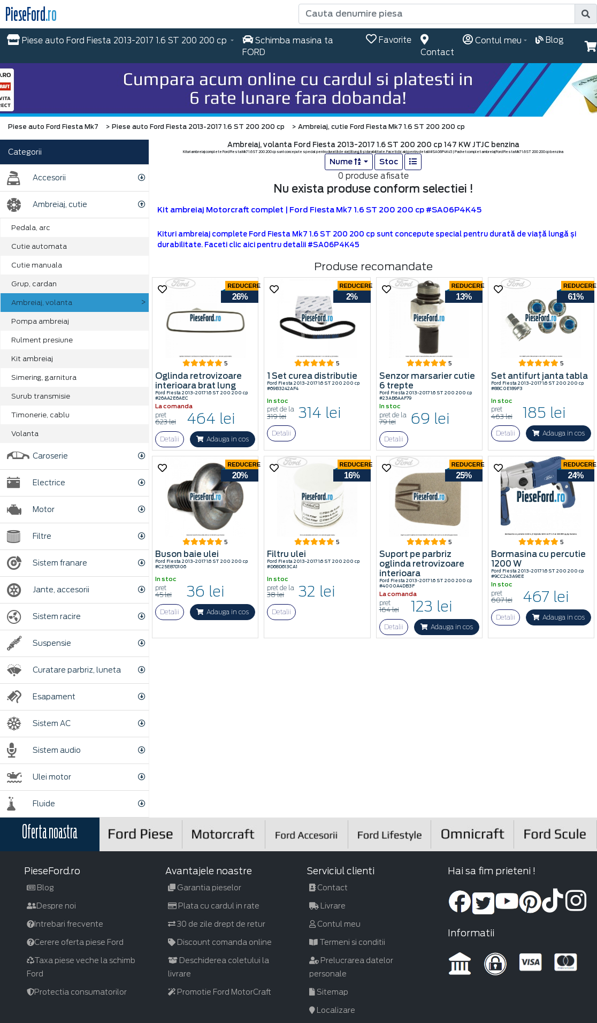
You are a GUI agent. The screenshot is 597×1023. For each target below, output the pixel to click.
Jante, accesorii (48, 590)
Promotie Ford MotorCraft (219, 992)
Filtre (29, 536)
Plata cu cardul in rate (213, 906)
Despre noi (51, 906)
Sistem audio (44, 750)
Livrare (327, 906)
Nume (346, 161)
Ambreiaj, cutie (47, 204)
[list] (413, 162)
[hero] (298, 90)
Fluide (31, 804)
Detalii (169, 439)
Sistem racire (44, 616)
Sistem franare (47, 563)
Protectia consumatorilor (77, 992)
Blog (40, 887)
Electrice (36, 483)
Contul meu (335, 924)
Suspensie (39, 643)
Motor (31, 509)
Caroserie (37, 456)
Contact (328, 887)
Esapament (41, 697)
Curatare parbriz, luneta (64, 670)
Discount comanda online (220, 942)
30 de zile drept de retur (216, 924)
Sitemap (328, 992)
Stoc (388, 161)
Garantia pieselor (204, 887)
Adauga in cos (222, 439)
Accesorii (36, 178)
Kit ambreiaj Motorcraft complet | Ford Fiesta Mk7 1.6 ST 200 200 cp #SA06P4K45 (319, 209)
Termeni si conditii (347, 942)
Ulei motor (39, 777)
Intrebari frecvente (65, 924)
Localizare (332, 1010)
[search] (586, 14)
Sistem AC (39, 723)
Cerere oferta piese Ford (75, 942)
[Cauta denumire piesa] (436, 14)
